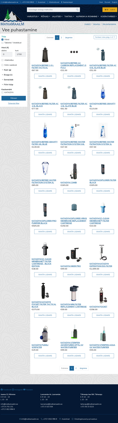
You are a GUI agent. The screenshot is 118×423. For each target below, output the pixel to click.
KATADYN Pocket (98, 306)
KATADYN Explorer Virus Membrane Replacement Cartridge (74, 220)
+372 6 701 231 (7, 406)
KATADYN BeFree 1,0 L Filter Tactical (43, 66)
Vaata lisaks (45, 76)
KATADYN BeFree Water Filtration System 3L (44, 181)
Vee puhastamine (109, 24)
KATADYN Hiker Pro (71, 266)
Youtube (28, 389)
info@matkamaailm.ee (9, 2)
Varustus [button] (32, 16)
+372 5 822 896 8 (27, 2)
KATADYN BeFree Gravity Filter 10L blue (45, 143)
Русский (107, 2)
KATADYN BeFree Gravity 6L (102, 104)
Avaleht (87, 24)
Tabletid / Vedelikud (12, 42)
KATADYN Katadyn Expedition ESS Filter (101, 264)
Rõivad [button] (45, 16)
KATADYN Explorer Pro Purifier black (44, 222)
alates (4, 50)
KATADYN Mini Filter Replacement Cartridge (74, 305)
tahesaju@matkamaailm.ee (90, 404)
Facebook (6, 389)
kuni (16, 50)
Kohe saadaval (10, 65)
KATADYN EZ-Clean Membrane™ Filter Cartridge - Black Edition (41, 263)
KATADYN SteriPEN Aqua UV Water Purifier (102, 346)
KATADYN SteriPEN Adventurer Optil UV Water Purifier (72, 345)
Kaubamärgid (67, 2)
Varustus (96, 24)
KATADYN (8, 92)
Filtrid (6, 39)
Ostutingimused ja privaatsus (84, 419)
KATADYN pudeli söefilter (40, 346)
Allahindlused (53, 2)
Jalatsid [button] (56, 16)
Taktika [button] (68, 16)
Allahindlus (9, 60)
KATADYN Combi (69, 182)
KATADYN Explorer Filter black (103, 181)
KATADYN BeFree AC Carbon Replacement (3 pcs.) (73, 65)
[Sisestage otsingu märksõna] (53, 9)
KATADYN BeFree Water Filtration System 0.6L (73, 143)
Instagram (17, 389)
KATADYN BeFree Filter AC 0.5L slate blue (103, 66)
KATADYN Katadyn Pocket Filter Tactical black (44, 304)
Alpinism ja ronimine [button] (86, 16)
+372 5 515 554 (47, 406)
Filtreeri (13, 98)
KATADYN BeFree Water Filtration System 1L (102, 143)
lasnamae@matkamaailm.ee (51, 404)
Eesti (101, 2)
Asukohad (40, 2)
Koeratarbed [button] (108, 16)
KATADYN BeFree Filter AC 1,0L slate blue (74, 104)
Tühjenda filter (13, 103)
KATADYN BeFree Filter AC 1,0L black (45, 104)
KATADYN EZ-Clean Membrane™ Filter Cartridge (99, 220)
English (114, 2)
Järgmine (68, 37)
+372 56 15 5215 (87, 406)
